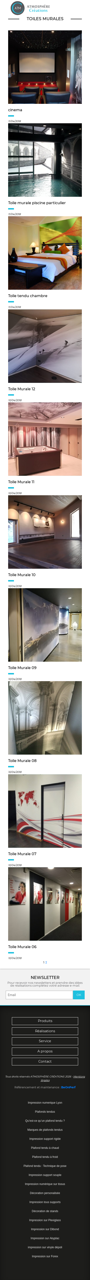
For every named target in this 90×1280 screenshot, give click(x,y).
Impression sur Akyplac (45, 1238)
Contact (45, 1061)
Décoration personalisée (45, 1193)
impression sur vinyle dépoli (45, 1247)
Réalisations (45, 1031)
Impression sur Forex (45, 1256)
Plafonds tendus (45, 1111)
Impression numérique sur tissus (45, 1184)
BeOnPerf (68, 1087)
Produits (45, 1021)
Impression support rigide (45, 1138)
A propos (45, 1051)
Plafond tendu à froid (45, 1157)
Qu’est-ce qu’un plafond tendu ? (45, 1120)
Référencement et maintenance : (37, 1087)
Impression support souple (45, 1175)
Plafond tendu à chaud (45, 1148)
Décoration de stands (45, 1211)
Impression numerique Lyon (45, 1102)
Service (45, 1041)
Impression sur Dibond (45, 1229)
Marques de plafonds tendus (45, 1129)
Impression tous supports (44, 1202)
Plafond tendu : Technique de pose (45, 1166)
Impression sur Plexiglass (45, 1220)
